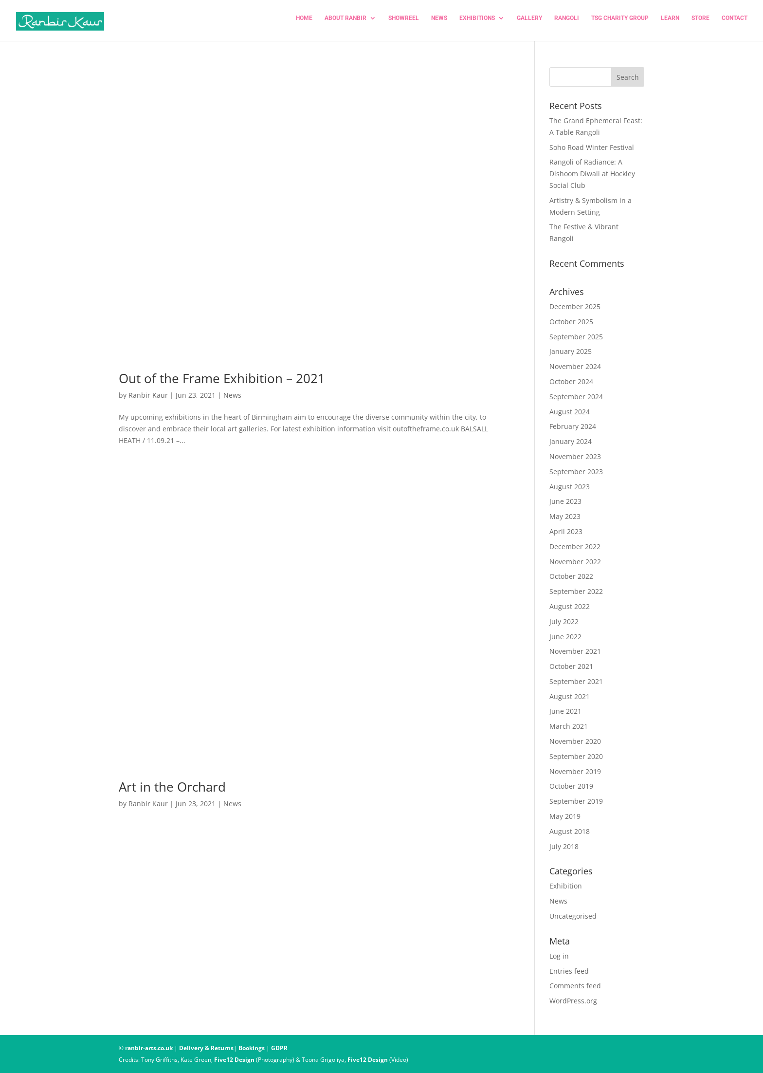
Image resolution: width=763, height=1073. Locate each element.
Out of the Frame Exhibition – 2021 (222, 378)
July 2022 (564, 621)
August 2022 (569, 606)
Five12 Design (234, 1059)
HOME (304, 22)
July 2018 (564, 846)
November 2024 (575, 366)
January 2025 (570, 351)
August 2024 (569, 411)
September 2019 (576, 801)
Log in (559, 956)
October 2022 (571, 576)
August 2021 (569, 696)
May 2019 (565, 816)
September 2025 (576, 336)
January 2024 (570, 441)
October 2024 (571, 381)
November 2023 (575, 456)
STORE (700, 22)
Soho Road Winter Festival (591, 147)
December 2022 (574, 546)
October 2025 (571, 321)
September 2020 (576, 756)
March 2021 (568, 726)
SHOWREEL (403, 22)
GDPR (279, 1048)
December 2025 (574, 306)
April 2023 (565, 531)
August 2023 (569, 486)
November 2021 (575, 651)
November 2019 (575, 771)
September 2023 (576, 471)
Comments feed (575, 985)
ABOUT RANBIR (345, 22)
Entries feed (569, 971)
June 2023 (565, 501)
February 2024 (572, 426)
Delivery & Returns (206, 1048)
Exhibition (565, 885)
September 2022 (576, 591)
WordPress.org (573, 1000)
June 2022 (565, 636)
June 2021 (565, 711)
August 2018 (569, 831)
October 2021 (571, 666)
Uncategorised (573, 916)
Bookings (251, 1048)
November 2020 (575, 741)
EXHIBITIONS (477, 22)
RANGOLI (566, 22)
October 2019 (571, 786)
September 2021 (576, 681)
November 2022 (575, 561)
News (232, 395)
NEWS (439, 22)
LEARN (670, 22)
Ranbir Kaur (148, 395)
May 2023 (565, 516)
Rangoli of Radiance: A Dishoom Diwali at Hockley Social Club (592, 173)
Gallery (529, 22)
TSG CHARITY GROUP (620, 22)
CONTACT (734, 22)
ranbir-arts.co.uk (149, 1048)
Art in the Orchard (172, 787)
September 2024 (576, 396)
